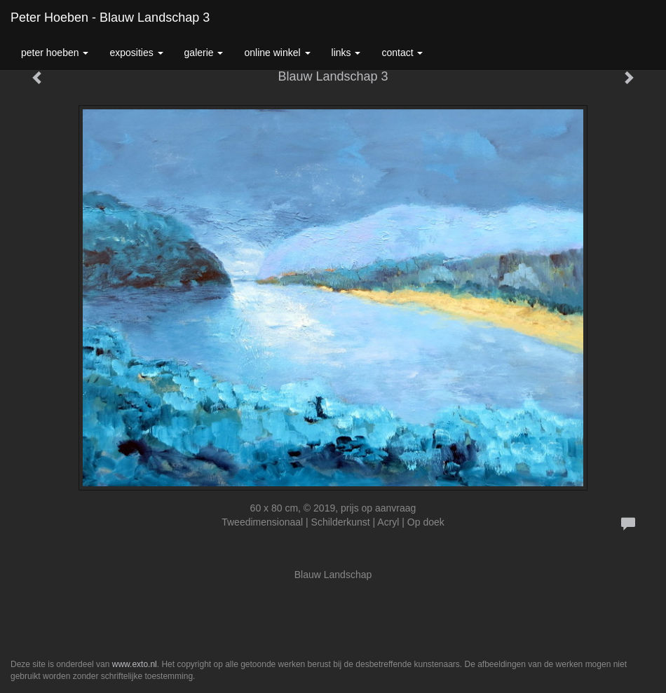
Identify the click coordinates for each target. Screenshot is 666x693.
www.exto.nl (134, 664)
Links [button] (346, 52)
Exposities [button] (136, 52)
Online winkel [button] (277, 52)
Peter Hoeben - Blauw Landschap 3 (110, 18)
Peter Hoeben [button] (54, 52)
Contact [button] (402, 52)
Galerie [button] (204, 52)
